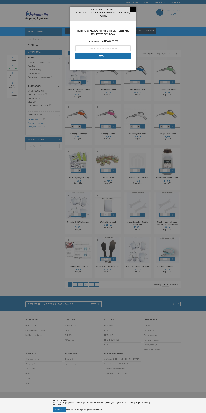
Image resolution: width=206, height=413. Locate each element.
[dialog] (103, 206)
